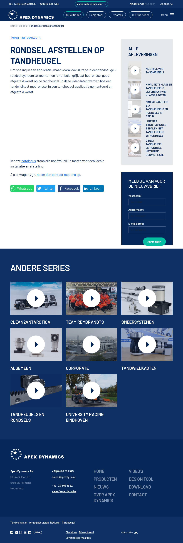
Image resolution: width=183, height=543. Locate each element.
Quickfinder (73, 14)
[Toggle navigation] (168, 15)
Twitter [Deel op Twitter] (45, 188)
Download (140, 486)
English (151, 3)
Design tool (141, 479)
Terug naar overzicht (25, 37)
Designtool (96, 14)
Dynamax (117, 14)
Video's (23, 25)
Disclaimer (71, 532)
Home (13, 25)
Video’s (136, 471)
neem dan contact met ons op (58, 174)
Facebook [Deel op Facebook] (69, 188)
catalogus (28, 161)
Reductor (55, 522)
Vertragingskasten (39, 522)
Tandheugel (68, 522)
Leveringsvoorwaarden (78, 537)
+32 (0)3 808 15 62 (48, 3)
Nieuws (101, 486)
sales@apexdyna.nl (63, 477)
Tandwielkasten (18, 522)
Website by (127, 532)
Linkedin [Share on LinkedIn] (93, 188)
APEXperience (141, 14)
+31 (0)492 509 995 (63, 471)
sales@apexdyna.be (64, 491)
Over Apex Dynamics (104, 497)
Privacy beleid (86, 532)
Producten (105, 479)
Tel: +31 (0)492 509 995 (22, 3)
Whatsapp (21, 188)
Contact (138, 494)
